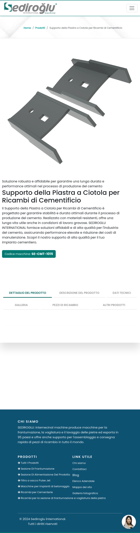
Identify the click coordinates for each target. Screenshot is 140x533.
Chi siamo (79, 463)
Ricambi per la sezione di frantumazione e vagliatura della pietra (43, 498)
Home (27, 28)
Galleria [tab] (21, 305)
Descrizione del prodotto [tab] (79, 293)
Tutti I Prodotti (28, 463)
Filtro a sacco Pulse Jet (34, 480)
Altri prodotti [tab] (114, 305)
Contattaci (80, 469)
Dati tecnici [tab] (122, 293)
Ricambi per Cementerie (35, 492)
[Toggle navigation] (132, 8)
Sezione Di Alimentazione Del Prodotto (43, 475)
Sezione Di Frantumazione (36, 469)
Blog (76, 475)
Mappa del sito (82, 487)
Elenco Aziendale (84, 481)
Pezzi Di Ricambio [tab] (65, 305)
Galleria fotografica (85, 493)
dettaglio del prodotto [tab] (27, 293)
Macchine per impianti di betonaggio (43, 486)
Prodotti (40, 28)
